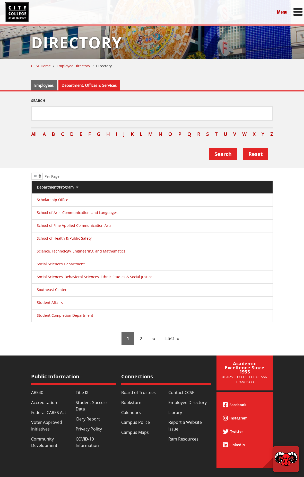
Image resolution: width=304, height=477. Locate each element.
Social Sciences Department (61, 263)
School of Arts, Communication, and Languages (77, 212)
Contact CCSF (181, 392)
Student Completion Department (65, 315)
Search (38, 100)
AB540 (37, 392)
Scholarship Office (52, 199)
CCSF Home (41, 65)
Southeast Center (52, 289)
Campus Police (135, 422)
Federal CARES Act (48, 412)
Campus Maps (135, 432)
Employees (44, 85)
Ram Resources (183, 439)
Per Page (52, 176)
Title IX (82, 392)
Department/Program (55, 187)
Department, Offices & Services (89, 85)
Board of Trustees (138, 392)
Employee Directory (73, 65)
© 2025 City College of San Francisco (244, 379)
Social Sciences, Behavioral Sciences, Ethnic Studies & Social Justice (94, 276)
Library (175, 412)
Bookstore (131, 402)
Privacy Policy (89, 429)
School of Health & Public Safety (64, 238)
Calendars (131, 412)
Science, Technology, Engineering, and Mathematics (81, 251)
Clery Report (88, 419)
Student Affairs (50, 302)
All (34, 134)
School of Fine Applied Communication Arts (74, 225)
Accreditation (44, 402)
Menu (282, 12)
